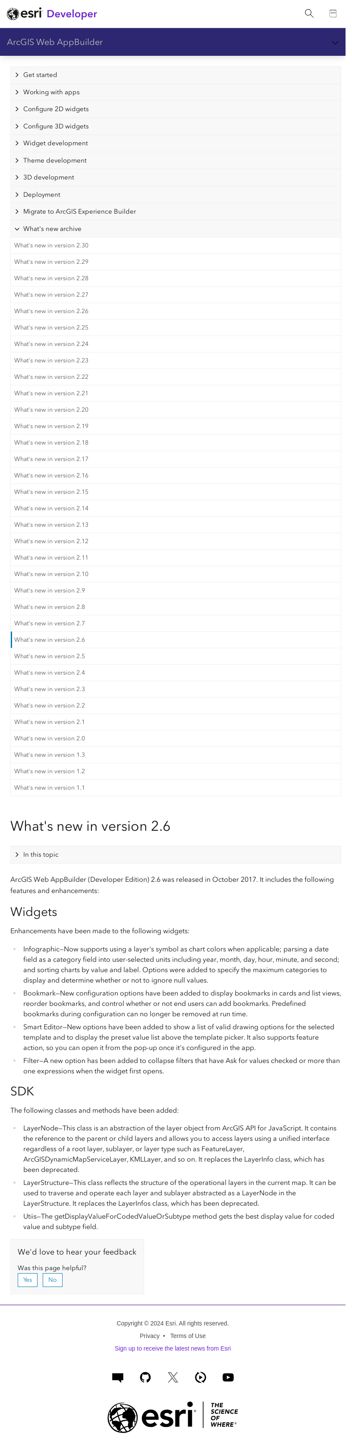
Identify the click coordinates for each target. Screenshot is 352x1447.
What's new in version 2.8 (49, 607)
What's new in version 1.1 (49, 787)
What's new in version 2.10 (51, 574)
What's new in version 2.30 (51, 245)
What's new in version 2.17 (51, 459)
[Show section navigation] (335, 42)
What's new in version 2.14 (51, 508)
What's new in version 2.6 (49, 639)
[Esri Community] (117, 1376)
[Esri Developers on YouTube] (228, 1376)
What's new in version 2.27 (51, 294)
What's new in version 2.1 (49, 722)
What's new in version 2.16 (51, 475)
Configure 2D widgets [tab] (56, 109)
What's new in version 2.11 (51, 557)
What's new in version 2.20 (51, 409)
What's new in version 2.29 (51, 262)
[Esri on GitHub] (145, 1376)
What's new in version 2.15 (51, 492)
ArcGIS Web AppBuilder (55, 42)
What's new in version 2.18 (51, 442)
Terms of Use (187, 1335)
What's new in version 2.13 (51, 524)
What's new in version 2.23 (51, 360)
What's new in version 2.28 (51, 278)
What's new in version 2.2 (49, 705)
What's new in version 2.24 (51, 344)
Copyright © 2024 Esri (146, 1323)
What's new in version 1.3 (49, 755)
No (52, 1280)
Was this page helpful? (52, 1268)
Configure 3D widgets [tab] (56, 126)
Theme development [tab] (55, 160)
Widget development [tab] (55, 143)
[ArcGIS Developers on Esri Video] (200, 1376)
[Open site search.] (309, 14)
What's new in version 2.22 (51, 377)
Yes (27, 1280)
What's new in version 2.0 (49, 738)
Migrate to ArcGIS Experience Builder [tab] (79, 211)
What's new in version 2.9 (49, 590)
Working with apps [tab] (51, 92)
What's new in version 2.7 (49, 623)
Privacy (150, 1335)
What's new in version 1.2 (49, 771)
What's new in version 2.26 (51, 311)
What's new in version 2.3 (49, 689)
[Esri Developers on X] (173, 1376)
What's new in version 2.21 (51, 393)
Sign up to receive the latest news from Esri (173, 1348)
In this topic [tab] (41, 854)
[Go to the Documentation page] (333, 14)
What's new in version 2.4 (49, 672)
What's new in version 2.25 (51, 327)
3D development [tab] (48, 177)
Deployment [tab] (41, 194)
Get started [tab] (40, 75)
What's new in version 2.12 (51, 541)
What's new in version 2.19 (51, 426)
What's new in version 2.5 (49, 656)
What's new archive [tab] (52, 229)
